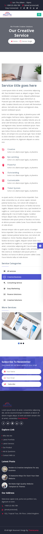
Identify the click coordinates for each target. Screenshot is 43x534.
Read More (23, 418)
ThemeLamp (33, 530)
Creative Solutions (12, 300)
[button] (39, 14)
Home (14, 41)
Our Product (7, 447)
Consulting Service (12, 282)
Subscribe (9, 384)
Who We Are (7, 436)
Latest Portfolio (8, 440)
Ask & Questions (8, 451)
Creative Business (12, 277)
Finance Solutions (12, 294)
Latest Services (8, 443)
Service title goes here (19, 85)
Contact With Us (8, 455)
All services (9, 271)
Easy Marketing (11, 288)
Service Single (26, 41)
